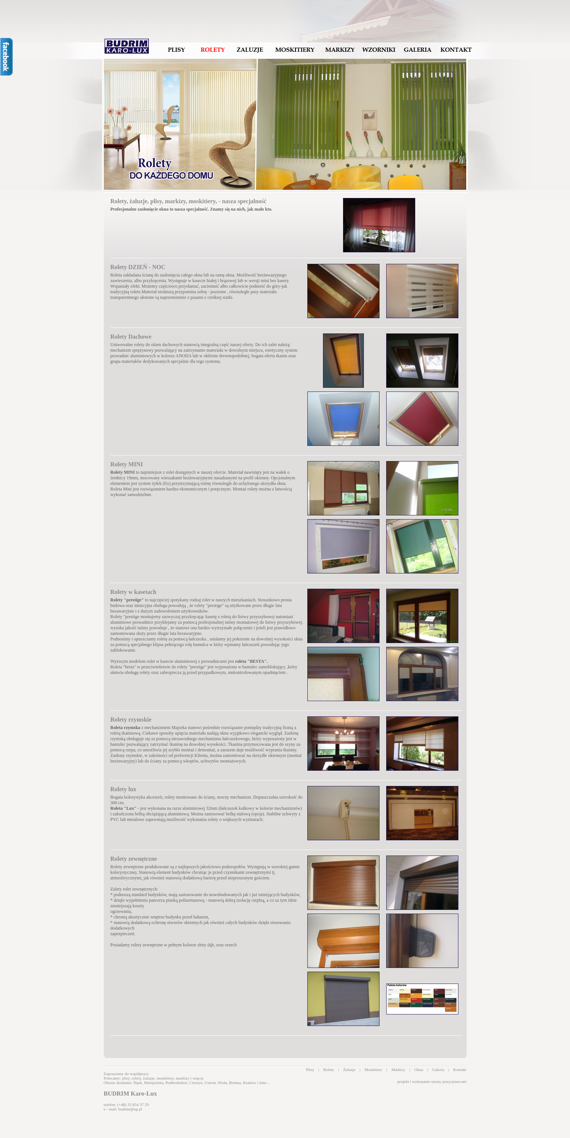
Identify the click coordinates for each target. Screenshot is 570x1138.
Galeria (438, 1069)
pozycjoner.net (454, 1081)
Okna (418, 1069)
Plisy (310, 1069)
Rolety (328, 1069)
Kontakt (459, 1069)
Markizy (398, 1069)
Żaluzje (349, 1069)
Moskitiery (373, 1069)
